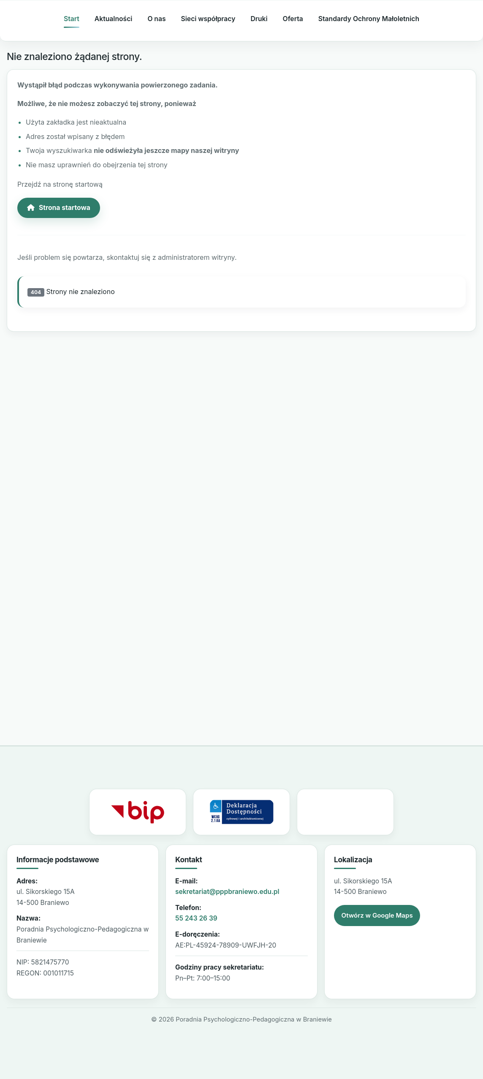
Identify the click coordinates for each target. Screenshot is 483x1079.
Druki (258, 19)
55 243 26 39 (196, 918)
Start (71, 19)
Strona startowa (58, 208)
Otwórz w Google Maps (377, 915)
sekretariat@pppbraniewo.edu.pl (227, 892)
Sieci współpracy (208, 19)
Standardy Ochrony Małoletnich (368, 19)
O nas (156, 19)
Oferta (293, 19)
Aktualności (114, 19)
